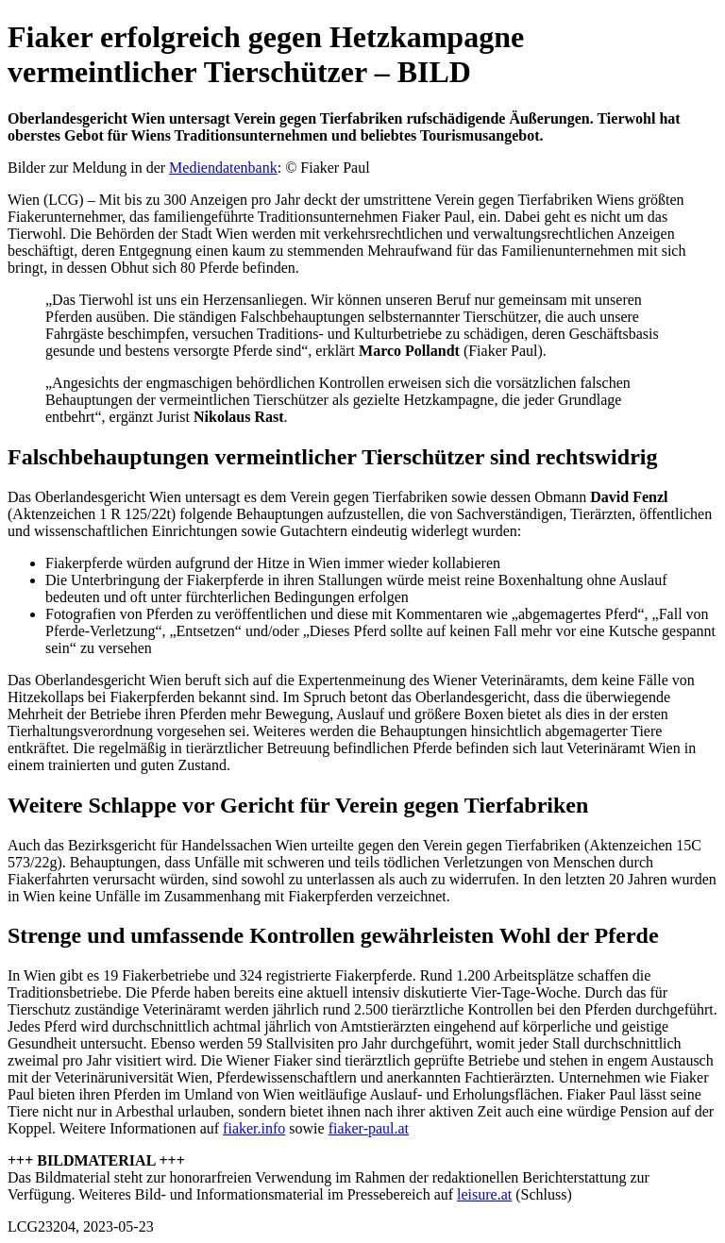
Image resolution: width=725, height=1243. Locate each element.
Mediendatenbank (223, 168)
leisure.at (484, 1194)
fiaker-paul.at (369, 1128)
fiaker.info (254, 1128)
